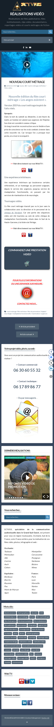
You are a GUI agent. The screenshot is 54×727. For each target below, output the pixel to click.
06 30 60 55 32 (26, 370)
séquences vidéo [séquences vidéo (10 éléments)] (22, 654)
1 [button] (7, 498)
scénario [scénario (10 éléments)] (8, 650)
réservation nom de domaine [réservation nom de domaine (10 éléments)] (32, 646)
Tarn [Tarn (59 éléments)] (31, 654)
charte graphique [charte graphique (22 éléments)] (23, 613)
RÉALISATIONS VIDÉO (27, 14)
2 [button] (9, 498)
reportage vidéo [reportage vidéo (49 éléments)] (43, 637)
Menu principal (27, 40)
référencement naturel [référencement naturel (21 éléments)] (12, 646)
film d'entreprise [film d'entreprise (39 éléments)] (10, 621)
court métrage (12, 311)
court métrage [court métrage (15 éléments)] (23, 617)
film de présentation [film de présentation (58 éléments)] (25, 621)
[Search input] (25, 32)
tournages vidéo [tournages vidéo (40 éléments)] (10, 658)
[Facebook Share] (51, 351)
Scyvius (21, 86)
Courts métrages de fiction (37, 86)
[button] (44, 496)
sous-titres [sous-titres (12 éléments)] (35, 650)
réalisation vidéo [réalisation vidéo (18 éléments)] (39, 642)
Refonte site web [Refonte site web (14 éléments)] (10, 637)
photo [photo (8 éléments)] (15, 633)
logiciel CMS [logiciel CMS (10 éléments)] (42, 625)
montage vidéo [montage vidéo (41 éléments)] (25, 629)
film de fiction (22, 311)
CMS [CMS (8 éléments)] (41, 613)
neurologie (8, 314)
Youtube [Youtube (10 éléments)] (7, 662)
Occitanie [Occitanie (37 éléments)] (8, 633)
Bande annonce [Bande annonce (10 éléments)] (10, 613)
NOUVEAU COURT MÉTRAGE (27, 82)
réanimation (36, 314)
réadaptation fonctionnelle (22, 314)
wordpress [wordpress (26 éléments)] (41, 658)
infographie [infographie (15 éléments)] (32, 625)
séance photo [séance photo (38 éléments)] (9, 654)
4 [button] (14, 498)
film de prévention (34, 311)
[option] (27, 478)
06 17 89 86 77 (26, 386)
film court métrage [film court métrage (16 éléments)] (42, 617)
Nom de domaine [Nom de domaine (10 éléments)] (38, 629)
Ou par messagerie (27, 398)
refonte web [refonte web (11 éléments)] (22, 637)
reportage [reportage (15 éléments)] (32, 637)
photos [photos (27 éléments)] (22, 633)
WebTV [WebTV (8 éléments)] (32, 658)
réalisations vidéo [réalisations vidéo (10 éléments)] (25, 642)
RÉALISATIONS (41, 457)
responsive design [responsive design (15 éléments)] (11, 642)
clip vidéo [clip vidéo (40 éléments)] (34, 613)
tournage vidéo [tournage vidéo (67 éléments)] (23, 658)
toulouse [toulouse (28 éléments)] (38, 654)
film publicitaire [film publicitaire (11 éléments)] (10, 625)
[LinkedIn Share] (51, 368)
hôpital (43, 311)
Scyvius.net (45, 718)
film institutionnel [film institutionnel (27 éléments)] (40, 621)
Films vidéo (8, 88)
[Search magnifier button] (50, 32)
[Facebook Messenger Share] (51, 357)
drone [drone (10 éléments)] (32, 617)
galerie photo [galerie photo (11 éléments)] (21, 625)
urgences (44, 314)
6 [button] (18, 498)
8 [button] (22, 498)
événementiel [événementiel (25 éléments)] (17, 662)
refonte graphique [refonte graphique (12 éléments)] (33, 633)
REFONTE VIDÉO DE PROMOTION (21, 485)
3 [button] (11, 498)
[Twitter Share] (51, 362)
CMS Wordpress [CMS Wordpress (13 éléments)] (10, 617)
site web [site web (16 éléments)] (15, 650)
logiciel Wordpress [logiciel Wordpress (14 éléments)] (11, 629)
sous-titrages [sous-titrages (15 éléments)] (25, 650)
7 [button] (20, 498)
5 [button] (16, 498)
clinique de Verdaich (13, 212)
